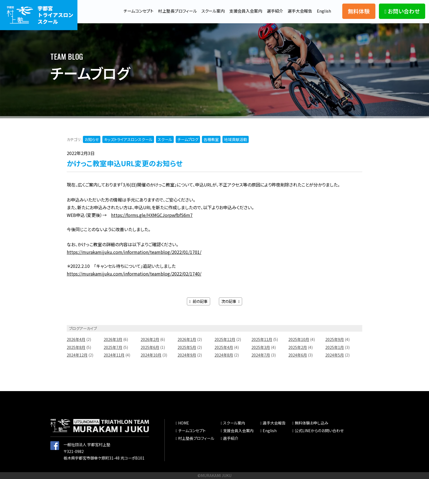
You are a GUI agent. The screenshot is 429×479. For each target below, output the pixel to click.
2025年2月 (297, 347)
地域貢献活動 (235, 139)
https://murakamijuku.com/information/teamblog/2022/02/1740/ (134, 273)
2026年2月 (150, 339)
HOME (183, 423)
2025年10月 (298, 339)
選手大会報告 (299, 10)
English (324, 10)
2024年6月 (297, 355)
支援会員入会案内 (241, 10)
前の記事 (198, 301)
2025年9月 (334, 339)
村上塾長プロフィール (169, 10)
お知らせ (92, 139)
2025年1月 (334, 347)
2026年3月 (113, 339)
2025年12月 (225, 339)
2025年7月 (113, 347)
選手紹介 (272, 10)
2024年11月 (114, 355)
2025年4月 (224, 347)
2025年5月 (187, 347)
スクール (165, 139)
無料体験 (359, 11)
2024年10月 (151, 355)
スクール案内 (207, 10)
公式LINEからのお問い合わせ (319, 430)
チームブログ (187, 139)
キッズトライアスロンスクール (128, 139)
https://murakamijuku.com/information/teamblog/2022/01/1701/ (134, 252)
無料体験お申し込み (311, 423)
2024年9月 (187, 355)
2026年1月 (187, 339)
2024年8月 (224, 355)
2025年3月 (260, 347)
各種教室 (211, 139)
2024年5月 (334, 355)
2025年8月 (76, 347)
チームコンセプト (128, 10)
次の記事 (230, 301)
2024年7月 (260, 355)
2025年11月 (261, 339)
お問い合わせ (401, 11)
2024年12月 (77, 355)
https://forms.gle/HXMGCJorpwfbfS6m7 (152, 215)
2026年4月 (76, 339)
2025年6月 (150, 347)
